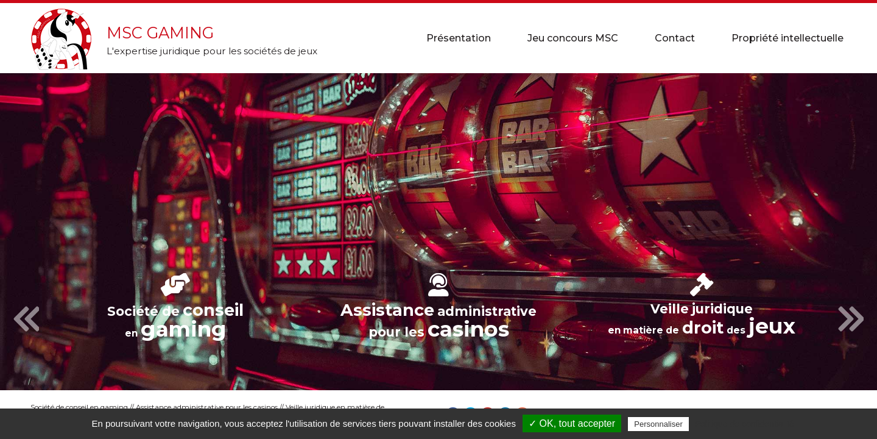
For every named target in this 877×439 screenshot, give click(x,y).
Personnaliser (658, 424)
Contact (675, 38)
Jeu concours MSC (572, 38)
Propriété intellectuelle (787, 38)
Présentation (458, 38)
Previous (26, 319)
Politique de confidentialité (744, 424)
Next (851, 319)
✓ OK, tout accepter (572, 423)
